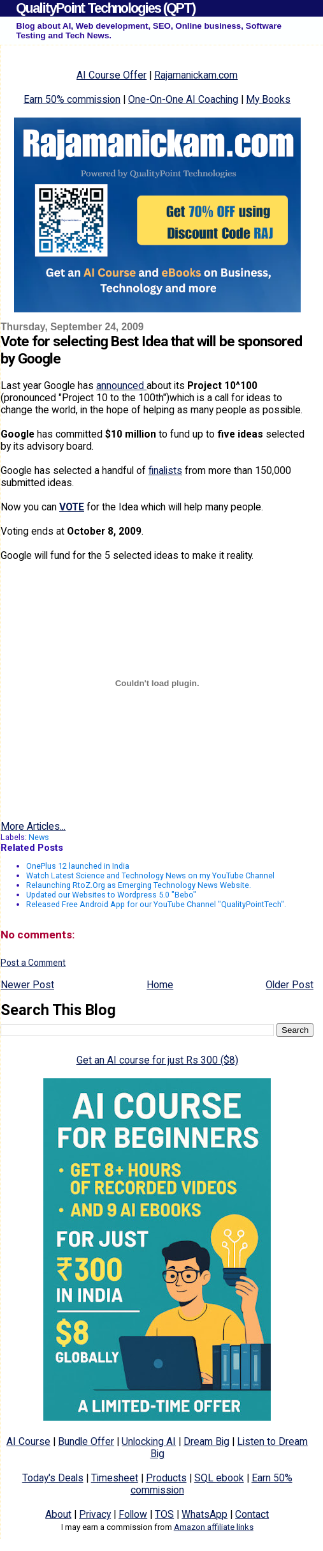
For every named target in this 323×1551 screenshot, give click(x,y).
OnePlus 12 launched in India (77, 866)
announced (121, 385)
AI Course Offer (111, 75)
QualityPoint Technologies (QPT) (105, 8)
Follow (132, 1514)
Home (160, 985)
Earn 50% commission (72, 99)
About (58, 1514)
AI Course (28, 1441)
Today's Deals (52, 1478)
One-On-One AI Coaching (183, 99)
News (39, 837)
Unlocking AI (149, 1441)
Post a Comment (33, 963)
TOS (164, 1514)
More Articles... (33, 826)
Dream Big (206, 1441)
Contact (252, 1514)
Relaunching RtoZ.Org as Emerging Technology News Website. (138, 885)
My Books (268, 99)
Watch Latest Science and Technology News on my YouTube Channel (150, 875)
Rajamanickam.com (196, 75)
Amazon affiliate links (214, 1527)
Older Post (289, 985)
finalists (165, 470)
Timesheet (114, 1478)
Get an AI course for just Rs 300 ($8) (157, 1060)
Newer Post (27, 985)
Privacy (95, 1514)
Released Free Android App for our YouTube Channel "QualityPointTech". (156, 904)
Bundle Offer (86, 1441)
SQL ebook (219, 1478)
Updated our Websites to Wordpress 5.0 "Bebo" (111, 894)
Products (166, 1478)
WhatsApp (204, 1514)
